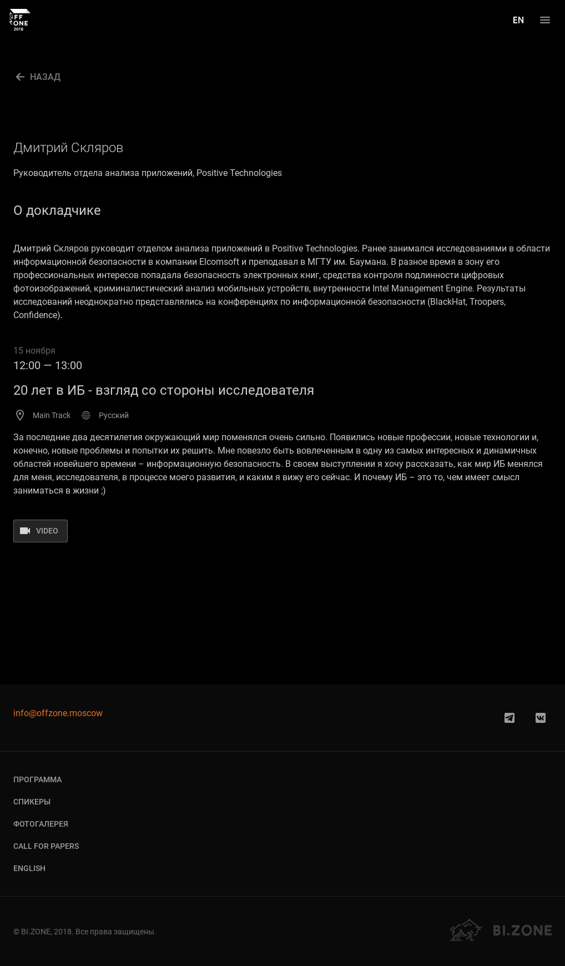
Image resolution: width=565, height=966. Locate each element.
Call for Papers (46, 846)
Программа (37, 779)
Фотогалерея (40, 823)
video (47, 530)
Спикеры (32, 801)
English (29, 868)
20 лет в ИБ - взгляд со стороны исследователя (163, 390)
